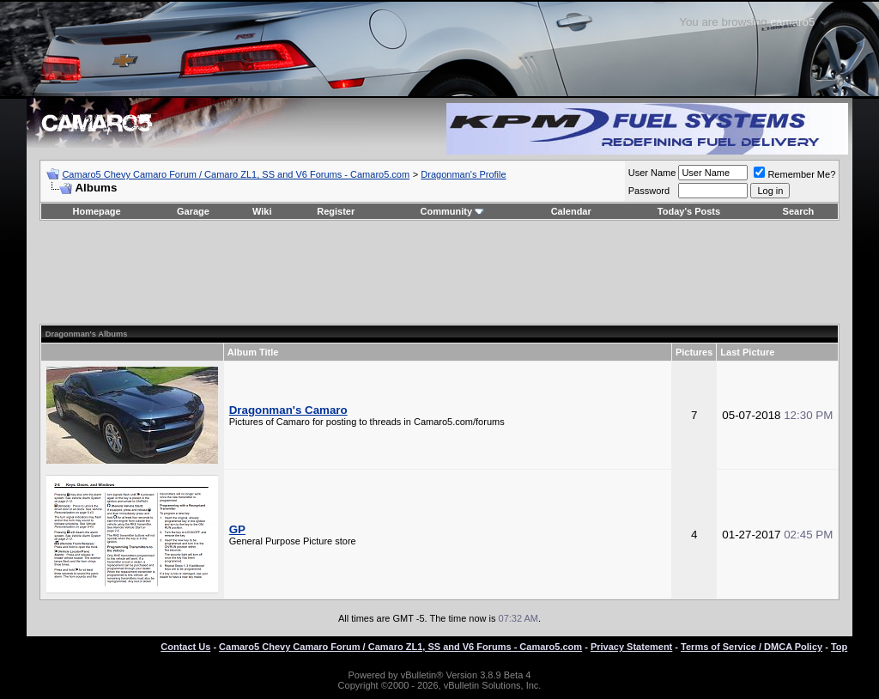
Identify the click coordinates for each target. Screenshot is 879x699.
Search (799, 211)
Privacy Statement (631, 646)
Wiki (262, 211)
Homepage (96, 211)
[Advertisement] (439, 272)
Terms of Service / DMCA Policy (751, 646)
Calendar (571, 211)
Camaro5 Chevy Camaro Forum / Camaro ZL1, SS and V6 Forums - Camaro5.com (235, 174)
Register (336, 211)
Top (839, 646)
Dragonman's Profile (463, 174)
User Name (652, 172)
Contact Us (185, 646)
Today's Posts (689, 211)
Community (453, 211)
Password (649, 190)
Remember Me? (794, 174)
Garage (193, 211)
